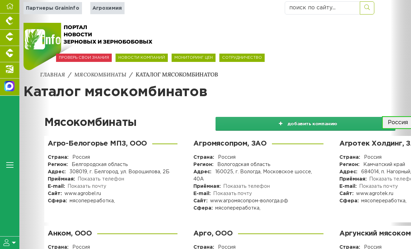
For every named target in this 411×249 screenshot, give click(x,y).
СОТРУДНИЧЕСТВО (242, 57)
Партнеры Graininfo (52, 8)
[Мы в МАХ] (9, 87)
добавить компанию (323, 122)
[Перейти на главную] (9, 6)
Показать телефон (100, 179)
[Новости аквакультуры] (9, 70)
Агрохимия (106, 8)
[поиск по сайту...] (322, 8)
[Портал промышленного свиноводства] (9, 38)
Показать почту (86, 186)
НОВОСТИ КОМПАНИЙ (141, 57)
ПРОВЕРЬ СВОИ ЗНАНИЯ (84, 57)
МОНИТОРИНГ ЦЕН (193, 57)
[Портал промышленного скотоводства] (9, 54)
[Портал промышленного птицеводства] (9, 21)
